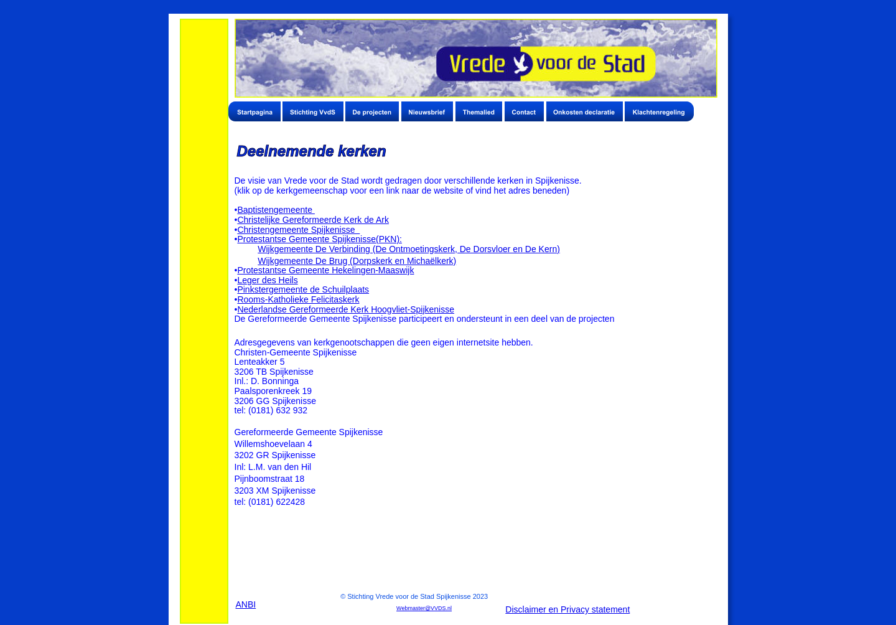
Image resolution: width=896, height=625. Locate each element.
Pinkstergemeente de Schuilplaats (303, 289)
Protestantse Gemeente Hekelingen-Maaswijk (325, 270)
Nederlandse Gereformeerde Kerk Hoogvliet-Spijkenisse (345, 309)
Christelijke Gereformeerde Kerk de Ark (313, 220)
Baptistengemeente (276, 210)
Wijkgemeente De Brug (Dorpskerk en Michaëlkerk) (357, 261)
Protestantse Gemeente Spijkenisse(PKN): (319, 239)
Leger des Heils (267, 280)
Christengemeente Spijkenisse (298, 230)
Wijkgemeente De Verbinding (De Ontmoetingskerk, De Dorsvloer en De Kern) (409, 249)
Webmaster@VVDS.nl (424, 608)
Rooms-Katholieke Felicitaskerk (298, 299)
